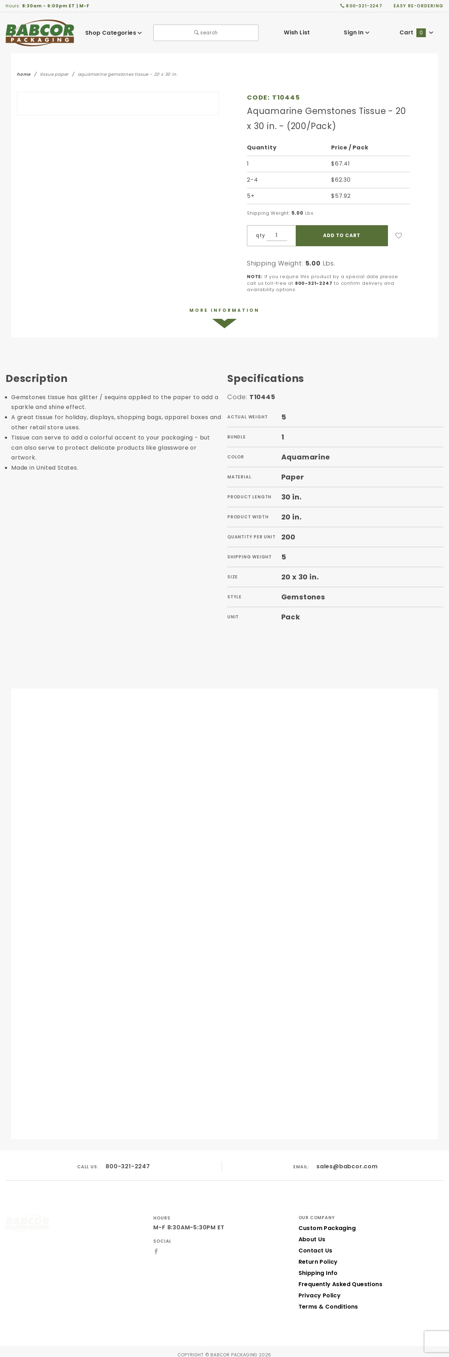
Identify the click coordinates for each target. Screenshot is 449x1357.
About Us (311, 1233)
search (206, 32)
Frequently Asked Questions (338, 1278)
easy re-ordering (418, 5)
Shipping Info (317, 1267)
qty (259, 235)
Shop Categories (113, 33)
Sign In (356, 32)
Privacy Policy (319, 1289)
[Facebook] (156, 1245)
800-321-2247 (128, 1160)
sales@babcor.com (347, 1160)
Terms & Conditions (326, 1300)
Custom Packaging (325, 1222)
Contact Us (314, 1244)
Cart (416, 32)
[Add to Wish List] (399, 235)
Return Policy (317, 1255)
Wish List (297, 32)
